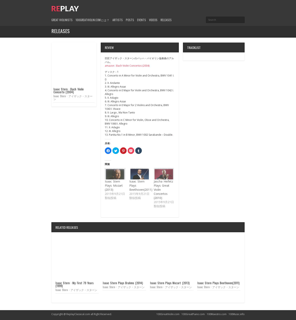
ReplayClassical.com (78, 314)
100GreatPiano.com (193, 314)
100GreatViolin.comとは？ (92, 20)
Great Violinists (62, 20)
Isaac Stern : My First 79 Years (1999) (75, 284)
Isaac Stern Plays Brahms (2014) (123, 283)
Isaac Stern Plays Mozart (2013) (114, 185)
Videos (153, 20)
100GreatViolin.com (167, 314)
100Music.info (237, 314)
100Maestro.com (217, 314)
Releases (166, 20)
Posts (130, 20)
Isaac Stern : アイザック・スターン (72, 97)
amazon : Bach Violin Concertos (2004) (127, 65)
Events (141, 20)
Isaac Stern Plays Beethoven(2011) (218, 283)
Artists (117, 20)
